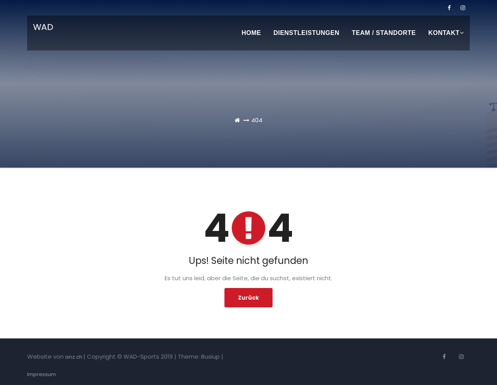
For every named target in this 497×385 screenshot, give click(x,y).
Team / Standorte (384, 32)
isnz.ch (74, 357)
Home (251, 32)
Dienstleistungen (306, 32)
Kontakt (446, 32)
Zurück (248, 298)
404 (256, 120)
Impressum (41, 374)
